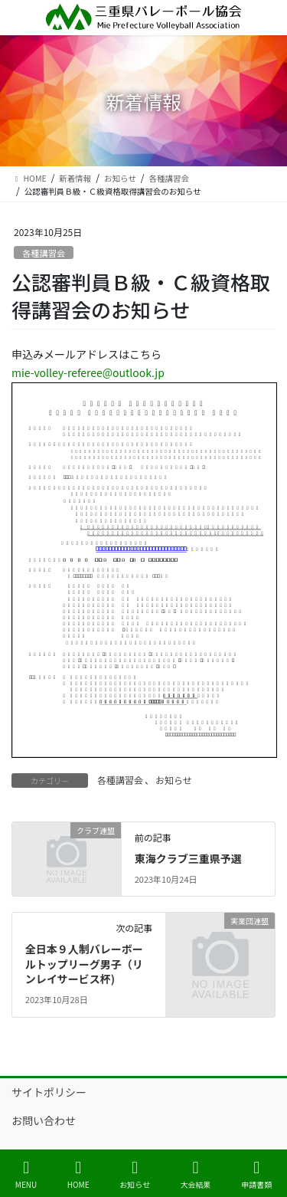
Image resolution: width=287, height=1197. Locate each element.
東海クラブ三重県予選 (188, 858)
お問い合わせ (43, 1120)
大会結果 (196, 1174)
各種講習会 (43, 253)
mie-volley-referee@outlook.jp (88, 372)
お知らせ (173, 779)
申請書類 (256, 1174)
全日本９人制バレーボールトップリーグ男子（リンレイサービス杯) (84, 963)
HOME (78, 1174)
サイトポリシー (48, 1092)
